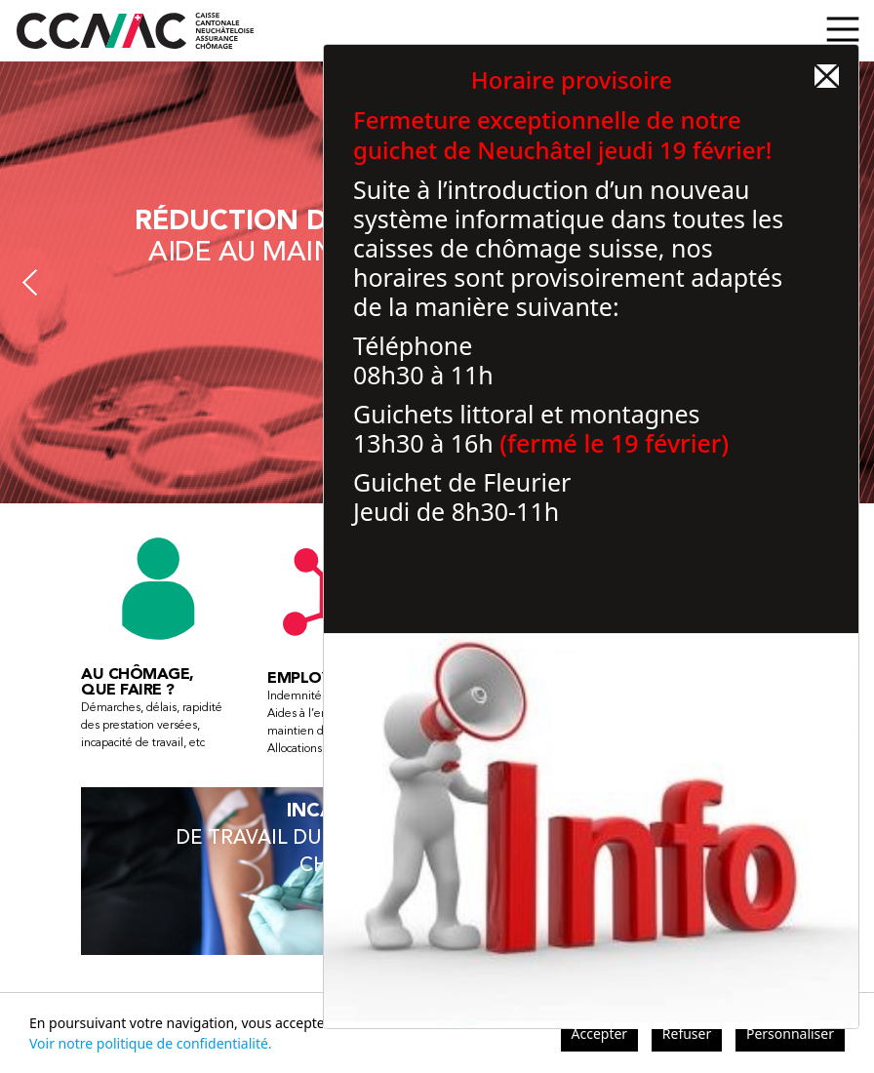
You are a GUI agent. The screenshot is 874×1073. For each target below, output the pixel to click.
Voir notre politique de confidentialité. (150, 1043)
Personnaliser (790, 1033)
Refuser (686, 1033)
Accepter (600, 1033)
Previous (29, 282)
